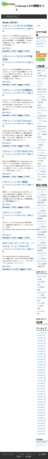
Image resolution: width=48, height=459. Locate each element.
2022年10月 (41, 338)
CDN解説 (14, 51)
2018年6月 (41, 370)
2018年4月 (41, 373)
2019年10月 (41, 357)
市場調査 (27, 51)
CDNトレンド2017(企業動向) (17, 90)
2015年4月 (41, 434)
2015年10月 (41, 420)
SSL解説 (40, 306)
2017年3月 (41, 391)
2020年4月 (41, 351)
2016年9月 (41, 404)
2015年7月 (41, 426)
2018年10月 (41, 365)
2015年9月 (41, 423)
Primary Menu (11, 16)
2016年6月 (41, 413)
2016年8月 (41, 407)
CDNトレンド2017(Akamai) (16, 120)
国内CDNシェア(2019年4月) (42, 131)
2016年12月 (41, 397)
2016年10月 (41, 402)
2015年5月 (41, 431)
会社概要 (28, 456)
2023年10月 (41, 333)
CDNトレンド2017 (12, 212)
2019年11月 (41, 354)
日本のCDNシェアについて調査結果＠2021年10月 (41, 258)
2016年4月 (41, 415)
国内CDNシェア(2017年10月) (42, 110)
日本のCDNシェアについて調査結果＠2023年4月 (41, 210)
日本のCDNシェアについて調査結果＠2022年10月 (41, 226)
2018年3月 (41, 375)
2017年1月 (41, 394)
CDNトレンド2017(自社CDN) (17, 151)
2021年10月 (41, 343)
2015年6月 (41, 428)
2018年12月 (41, 362)
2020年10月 (41, 349)
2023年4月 (41, 335)
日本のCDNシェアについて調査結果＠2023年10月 (41, 195)
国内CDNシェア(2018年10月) (42, 121)
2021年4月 (41, 346)
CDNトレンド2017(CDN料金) (17, 25)
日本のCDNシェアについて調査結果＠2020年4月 (41, 171)
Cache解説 (41, 282)
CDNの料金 (41, 158)
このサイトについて (8, 454)
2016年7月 (41, 410)
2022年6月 (41, 341)
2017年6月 (41, 386)
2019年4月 (41, 359)
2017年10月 (41, 381)
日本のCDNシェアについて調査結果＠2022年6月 (41, 242)
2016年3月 (41, 418)
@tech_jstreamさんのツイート (41, 445)
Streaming (41, 311)
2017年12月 (41, 378)
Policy (39, 303)
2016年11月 (41, 399)
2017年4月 (41, 389)
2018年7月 (41, 367)
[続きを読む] (6, 48)
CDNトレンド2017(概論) (15, 182)
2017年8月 (41, 383)
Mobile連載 (15, 269)
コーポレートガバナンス (27, 454)
